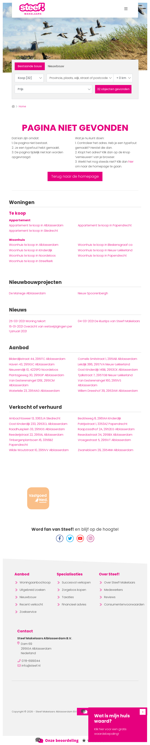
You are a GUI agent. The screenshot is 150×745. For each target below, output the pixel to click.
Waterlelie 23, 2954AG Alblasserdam (34, 391)
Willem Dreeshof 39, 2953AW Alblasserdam (108, 391)
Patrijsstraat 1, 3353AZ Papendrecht (102, 424)
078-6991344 (31, 661)
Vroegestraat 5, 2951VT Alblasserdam (104, 440)
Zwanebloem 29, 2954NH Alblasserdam (105, 450)
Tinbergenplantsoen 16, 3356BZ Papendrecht (31, 442)
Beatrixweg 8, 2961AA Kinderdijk (99, 418)
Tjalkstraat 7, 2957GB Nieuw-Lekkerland (105, 375)
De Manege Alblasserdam (27, 293)
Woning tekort (27, 321)
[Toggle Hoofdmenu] (126, 9)
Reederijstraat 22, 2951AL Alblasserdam (36, 435)
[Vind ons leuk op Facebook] (59, 538)
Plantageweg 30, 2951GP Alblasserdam (36, 375)
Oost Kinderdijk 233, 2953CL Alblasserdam (38, 424)
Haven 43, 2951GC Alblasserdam (32, 364)
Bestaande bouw (30, 66)
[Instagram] (90, 538)
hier (130, 162)
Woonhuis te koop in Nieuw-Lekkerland (105, 250)
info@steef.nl (31, 666)
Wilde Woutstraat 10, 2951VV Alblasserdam (39, 450)
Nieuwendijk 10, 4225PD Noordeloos (33, 370)
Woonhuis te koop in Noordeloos (32, 255)
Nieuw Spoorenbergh (93, 293)
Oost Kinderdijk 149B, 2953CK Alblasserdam (108, 370)
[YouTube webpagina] (80, 538)
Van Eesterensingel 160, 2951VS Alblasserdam (99, 382)
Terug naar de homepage (75, 176)
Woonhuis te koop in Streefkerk (31, 261)
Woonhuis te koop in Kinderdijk (30, 250)
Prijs (54, 89)
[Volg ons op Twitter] (70, 538)
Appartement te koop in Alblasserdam (36, 225)
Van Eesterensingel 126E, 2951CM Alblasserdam (32, 382)
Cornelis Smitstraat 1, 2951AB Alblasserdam (107, 359)
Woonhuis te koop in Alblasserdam (33, 245)
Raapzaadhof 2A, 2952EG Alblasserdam (106, 429)
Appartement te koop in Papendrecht (105, 225)
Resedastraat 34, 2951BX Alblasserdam (105, 435)
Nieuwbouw (56, 66)
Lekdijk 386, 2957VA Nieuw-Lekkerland (104, 364)
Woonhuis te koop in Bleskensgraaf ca (105, 245)
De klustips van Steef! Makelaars (109, 321)
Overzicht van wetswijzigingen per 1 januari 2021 (40, 328)
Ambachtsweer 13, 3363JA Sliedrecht (34, 418)
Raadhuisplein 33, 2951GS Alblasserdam (37, 429)
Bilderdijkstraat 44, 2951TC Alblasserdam (37, 359)
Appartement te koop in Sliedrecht (33, 231)
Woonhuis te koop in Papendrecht (102, 255)
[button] (113, 89)
